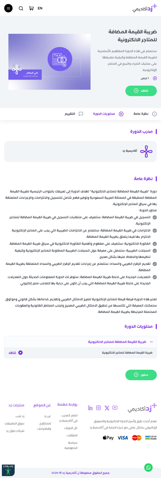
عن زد (47, 415)
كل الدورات (70, 426)
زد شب (20, 414)
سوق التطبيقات (14, 422)
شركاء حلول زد (15, 429)
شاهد (16, 352)
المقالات (72, 433)
